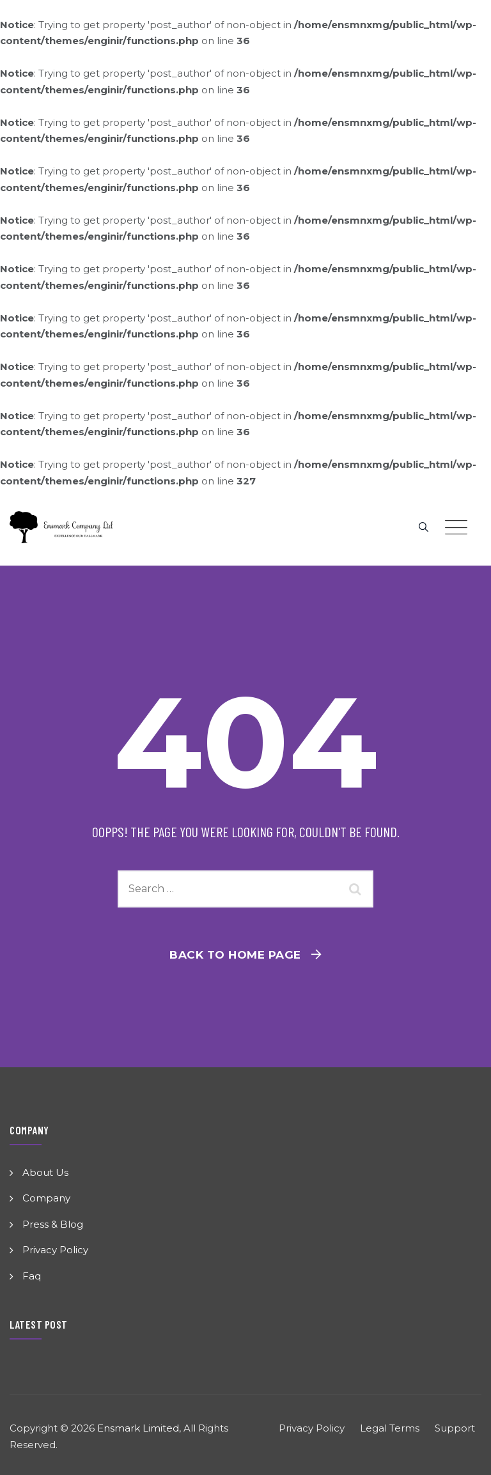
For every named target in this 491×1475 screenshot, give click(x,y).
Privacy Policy (55, 1250)
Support (455, 1428)
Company (46, 1198)
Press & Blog (52, 1224)
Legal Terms (389, 1428)
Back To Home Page (235, 954)
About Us (45, 1172)
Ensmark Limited (138, 1428)
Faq (31, 1276)
